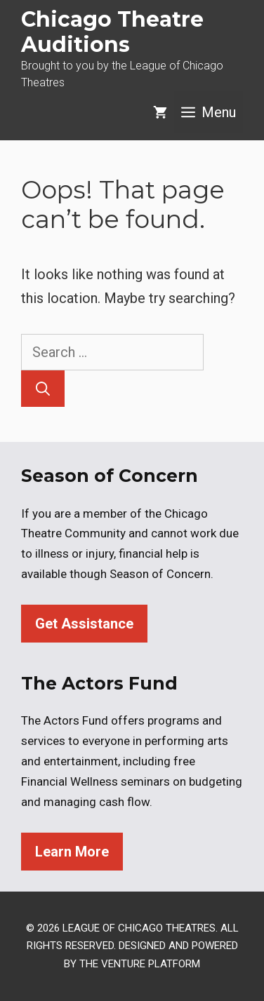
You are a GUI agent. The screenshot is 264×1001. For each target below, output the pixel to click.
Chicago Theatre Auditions (112, 32)
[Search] (43, 388)
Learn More (72, 851)
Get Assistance (84, 623)
